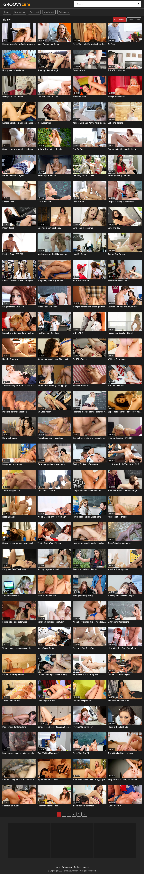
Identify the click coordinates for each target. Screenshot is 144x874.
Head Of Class (79, 254)
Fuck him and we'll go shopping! (52, 385)
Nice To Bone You (10, 359)
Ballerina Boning (115, 123)
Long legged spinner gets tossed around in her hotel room (19, 753)
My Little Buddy (44, 412)
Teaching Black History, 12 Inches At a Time (89, 412)
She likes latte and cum (118, 701)
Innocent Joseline (81, 280)
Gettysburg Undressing (118, 622)
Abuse (86, 867)
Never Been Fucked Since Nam (87, 517)
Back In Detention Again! (13, 175)
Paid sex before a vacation (14, 412)
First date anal (79, 97)
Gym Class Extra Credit (48, 779)
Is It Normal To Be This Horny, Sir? (123, 464)
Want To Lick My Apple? (48, 753)
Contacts (78, 867)
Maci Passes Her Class (48, 44)
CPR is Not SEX (44, 202)
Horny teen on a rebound (13, 70)
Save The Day (114, 228)
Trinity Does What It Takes (49, 543)
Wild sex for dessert (117, 359)
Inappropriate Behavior (83, 806)
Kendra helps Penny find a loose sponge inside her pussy (19, 44)
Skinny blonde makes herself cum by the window (19, 149)
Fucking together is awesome (51, 464)
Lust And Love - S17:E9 (48, 97)
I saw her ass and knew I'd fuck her (88, 543)
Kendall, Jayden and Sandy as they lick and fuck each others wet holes (19, 333)
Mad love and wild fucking (14, 727)
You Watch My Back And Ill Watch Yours (19, 385)
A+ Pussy (112, 44)
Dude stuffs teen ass (47, 596)
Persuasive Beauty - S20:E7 (120, 333)
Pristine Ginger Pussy (83, 727)
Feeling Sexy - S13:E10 (12, 254)
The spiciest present (82, 701)
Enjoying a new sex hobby (49, 228)
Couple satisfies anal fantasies (87, 490)
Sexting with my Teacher (119, 175)
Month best (49, 12)
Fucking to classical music (14, 622)
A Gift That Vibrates (116, 70)
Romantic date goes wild (13, 674)
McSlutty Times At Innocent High (122, 490)
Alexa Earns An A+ (46, 648)
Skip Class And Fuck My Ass (85, 674)
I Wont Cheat (8, 228)
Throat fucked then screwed (120, 753)
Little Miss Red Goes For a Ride (122, 648)
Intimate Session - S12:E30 (120, 438)
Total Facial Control (46, 490)
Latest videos (134, 20)
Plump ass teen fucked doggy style (89, 779)
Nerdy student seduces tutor (51, 622)
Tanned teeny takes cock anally (16, 648)
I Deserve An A (114, 806)
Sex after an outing (11, 806)
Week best (34, 12)
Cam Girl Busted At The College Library (19, 280)
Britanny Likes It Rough (48, 70)
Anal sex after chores (117, 517)
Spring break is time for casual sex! (89, 438)
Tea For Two (78, 202)
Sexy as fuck (8, 202)
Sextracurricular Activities (85, 569)
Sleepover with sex (11, 596)
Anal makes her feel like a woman (53, 254)
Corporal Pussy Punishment (121, 202)
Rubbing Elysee (9, 517)
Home (7, 12)
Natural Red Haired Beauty (50, 149)
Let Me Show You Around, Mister (122, 307)
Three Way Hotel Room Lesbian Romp (89, 44)
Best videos (19, 12)
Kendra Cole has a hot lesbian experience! (19, 123)
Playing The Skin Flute (118, 727)
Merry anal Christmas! (12, 97)
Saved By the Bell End (47, 175)
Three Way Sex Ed (81, 753)
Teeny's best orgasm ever (119, 543)
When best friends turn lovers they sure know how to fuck (89, 622)
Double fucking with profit (119, 674)
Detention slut (79, 70)
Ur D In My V (78, 333)
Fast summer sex (81, 385)
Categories (64, 12)
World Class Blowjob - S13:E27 (52, 517)
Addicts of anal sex (11, 701)
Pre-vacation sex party (118, 280)
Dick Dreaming (44, 123)
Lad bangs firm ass (46, 701)
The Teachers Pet (116, 385)
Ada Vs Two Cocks (116, 254)
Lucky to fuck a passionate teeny (52, 674)
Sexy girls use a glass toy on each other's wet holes (19, 543)
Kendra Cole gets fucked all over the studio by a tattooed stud (19, 779)
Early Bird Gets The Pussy (14, 569)
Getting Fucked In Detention (85, 464)
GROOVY (10, 4)
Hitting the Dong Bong (83, 596)
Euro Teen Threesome (83, 228)
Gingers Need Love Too (13, 307)
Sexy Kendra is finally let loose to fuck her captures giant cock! (125, 779)
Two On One (78, 149)
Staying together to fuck (48, 569)
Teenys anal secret (116, 97)
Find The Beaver (80, 359)
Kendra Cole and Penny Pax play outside (89, 123)
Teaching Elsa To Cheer (83, 175)
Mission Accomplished (118, 569)
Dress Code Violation (47, 307)
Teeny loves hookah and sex (50, 438)
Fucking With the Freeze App (121, 596)
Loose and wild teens (12, 464)
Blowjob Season (9, 438)
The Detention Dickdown (48, 333)
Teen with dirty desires (48, 806)
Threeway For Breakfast (83, 648)
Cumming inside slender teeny (122, 149)
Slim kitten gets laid (11, 490)
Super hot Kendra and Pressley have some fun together (125, 412)
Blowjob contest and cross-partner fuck (89, 307)
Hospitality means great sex (50, 280)
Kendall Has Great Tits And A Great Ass (54, 727)
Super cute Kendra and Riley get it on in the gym (54, 359)
